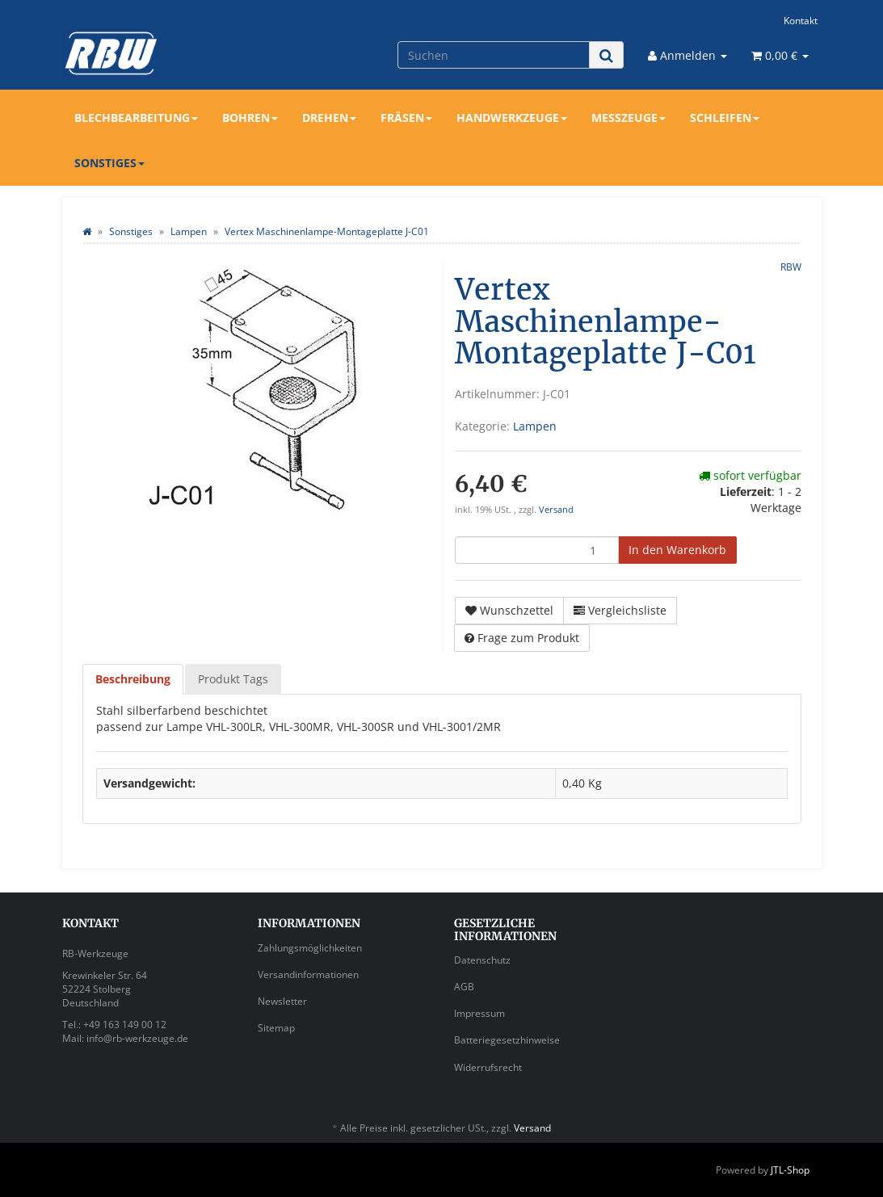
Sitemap (276, 1028)
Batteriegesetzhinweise (507, 1040)
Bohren (250, 117)
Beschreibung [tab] (132, 679)
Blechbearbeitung (136, 117)
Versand (556, 509)
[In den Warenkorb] (677, 550)
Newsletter (282, 1001)
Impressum (479, 1013)
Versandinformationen (308, 974)
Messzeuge (628, 117)
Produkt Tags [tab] (233, 679)
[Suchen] (493, 55)
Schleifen (724, 117)
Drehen (329, 117)
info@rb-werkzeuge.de (137, 1038)
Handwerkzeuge (511, 117)
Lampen (535, 426)
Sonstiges (109, 162)
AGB (464, 986)
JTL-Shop (790, 1170)
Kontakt (801, 20)
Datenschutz (482, 960)
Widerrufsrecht (488, 1067)
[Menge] (537, 550)
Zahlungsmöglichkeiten (310, 948)
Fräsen (406, 117)
